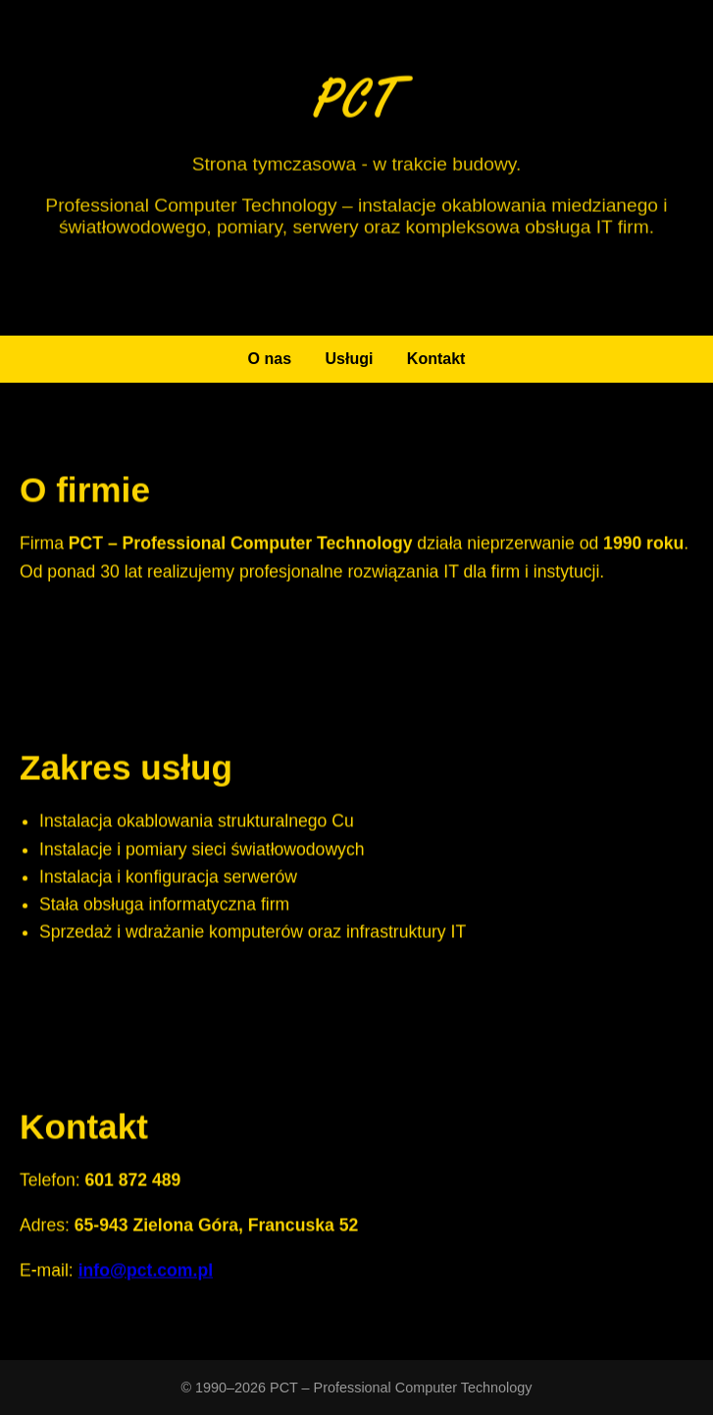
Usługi (350, 358)
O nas (269, 358)
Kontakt (436, 358)
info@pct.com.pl (145, 1272)
